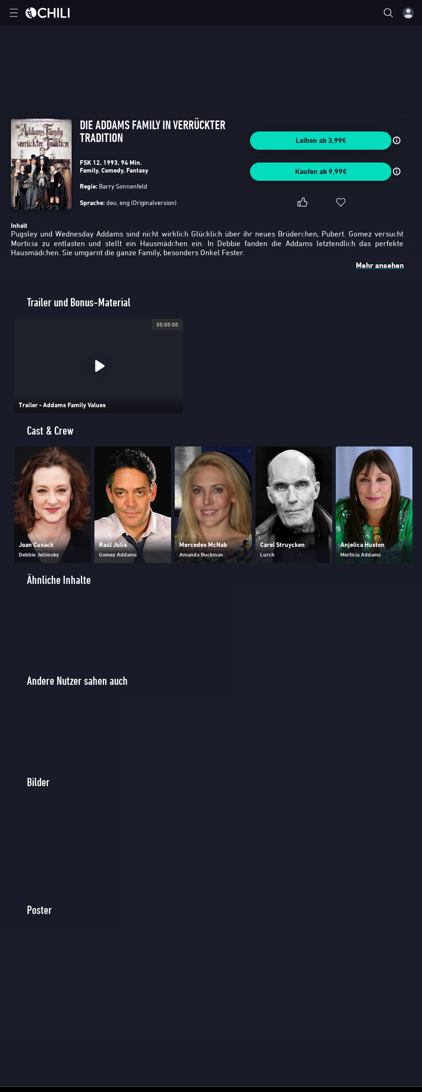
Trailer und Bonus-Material (78, 302)
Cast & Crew (50, 430)
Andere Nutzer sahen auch (77, 681)
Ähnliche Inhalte (59, 580)
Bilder (38, 782)
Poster (39, 910)
